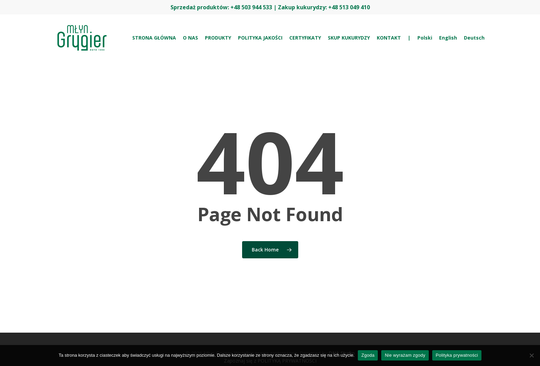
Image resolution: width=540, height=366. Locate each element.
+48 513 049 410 (349, 7)
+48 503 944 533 (251, 7)
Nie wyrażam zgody (405, 355)
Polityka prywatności (457, 355)
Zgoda (367, 355)
